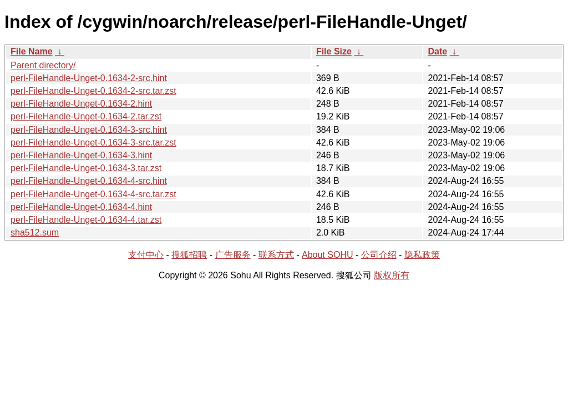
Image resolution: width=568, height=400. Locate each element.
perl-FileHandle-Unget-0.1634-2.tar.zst (86, 116)
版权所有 (391, 275)
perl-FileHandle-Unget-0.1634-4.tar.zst (86, 219)
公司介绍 (379, 254)
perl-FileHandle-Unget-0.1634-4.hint (81, 207)
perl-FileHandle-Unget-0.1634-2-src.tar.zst (93, 91)
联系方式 (276, 254)
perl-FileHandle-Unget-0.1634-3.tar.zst (86, 168)
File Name (32, 51)
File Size (334, 51)
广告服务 (233, 254)
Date (437, 51)
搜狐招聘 (189, 254)
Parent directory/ (43, 65)
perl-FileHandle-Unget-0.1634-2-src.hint (89, 78)
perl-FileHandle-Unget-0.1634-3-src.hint (89, 129)
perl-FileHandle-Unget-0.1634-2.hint (81, 103)
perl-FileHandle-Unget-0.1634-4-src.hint (89, 181)
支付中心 (146, 254)
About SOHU (327, 254)
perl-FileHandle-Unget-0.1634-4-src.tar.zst (93, 194)
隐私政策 (422, 254)
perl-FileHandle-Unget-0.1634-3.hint (81, 155)
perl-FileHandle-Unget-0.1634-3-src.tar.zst (93, 142)
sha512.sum (35, 232)
